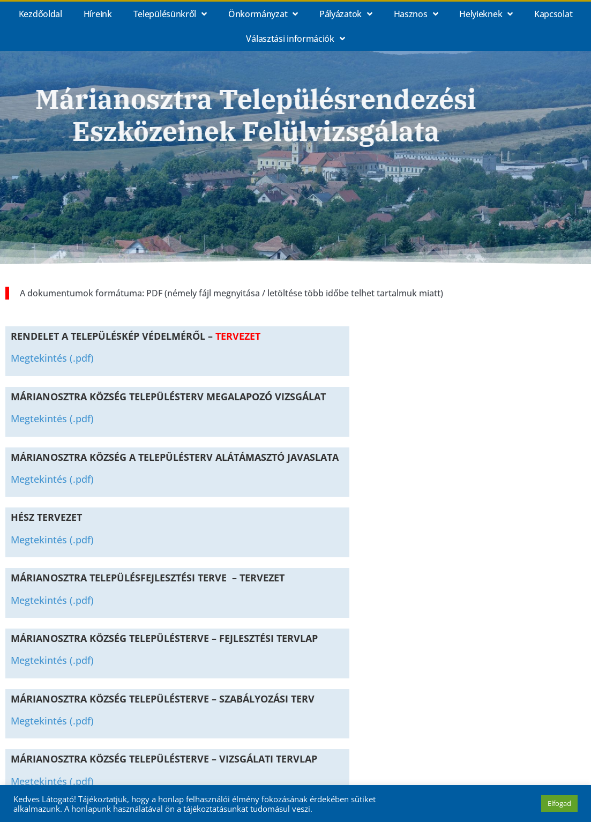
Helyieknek (486, 14)
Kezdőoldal (40, 14)
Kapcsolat (553, 14)
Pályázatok (345, 14)
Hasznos (416, 14)
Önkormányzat (263, 14)
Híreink (98, 14)
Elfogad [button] (559, 803)
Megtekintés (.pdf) (52, 358)
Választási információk (295, 38)
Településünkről (170, 14)
